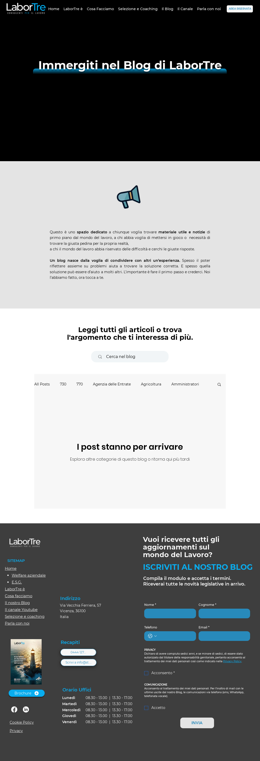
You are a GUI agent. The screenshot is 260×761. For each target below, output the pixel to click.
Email (204, 627)
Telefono (150, 627)
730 (63, 384)
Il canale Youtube (21, 609)
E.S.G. (17, 582)
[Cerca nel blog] (132, 356)
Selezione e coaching (24, 616)
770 (79, 384)
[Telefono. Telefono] (175, 636)
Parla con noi (17, 623)
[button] (219, 384)
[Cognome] (223, 613)
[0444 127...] (78, 652)
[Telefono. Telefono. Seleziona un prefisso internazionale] (152, 636)
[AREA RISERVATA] (240, 8)
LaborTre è (15, 589)
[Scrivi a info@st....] (78, 662)
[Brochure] (27, 693)
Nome (150, 605)
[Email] (223, 636)
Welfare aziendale (29, 575)
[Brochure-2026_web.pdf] (26, 662)
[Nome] (168, 613)
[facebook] (14, 709)
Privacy (16, 730)
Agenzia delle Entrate (112, 384)
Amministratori (185, 384)
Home (11, 568)
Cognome (207, 605)
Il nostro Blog (17, 602)
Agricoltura (151, 384)
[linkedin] (26, 709)
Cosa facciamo (18, 595)
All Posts (42, 384)
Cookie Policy (22, 722)
